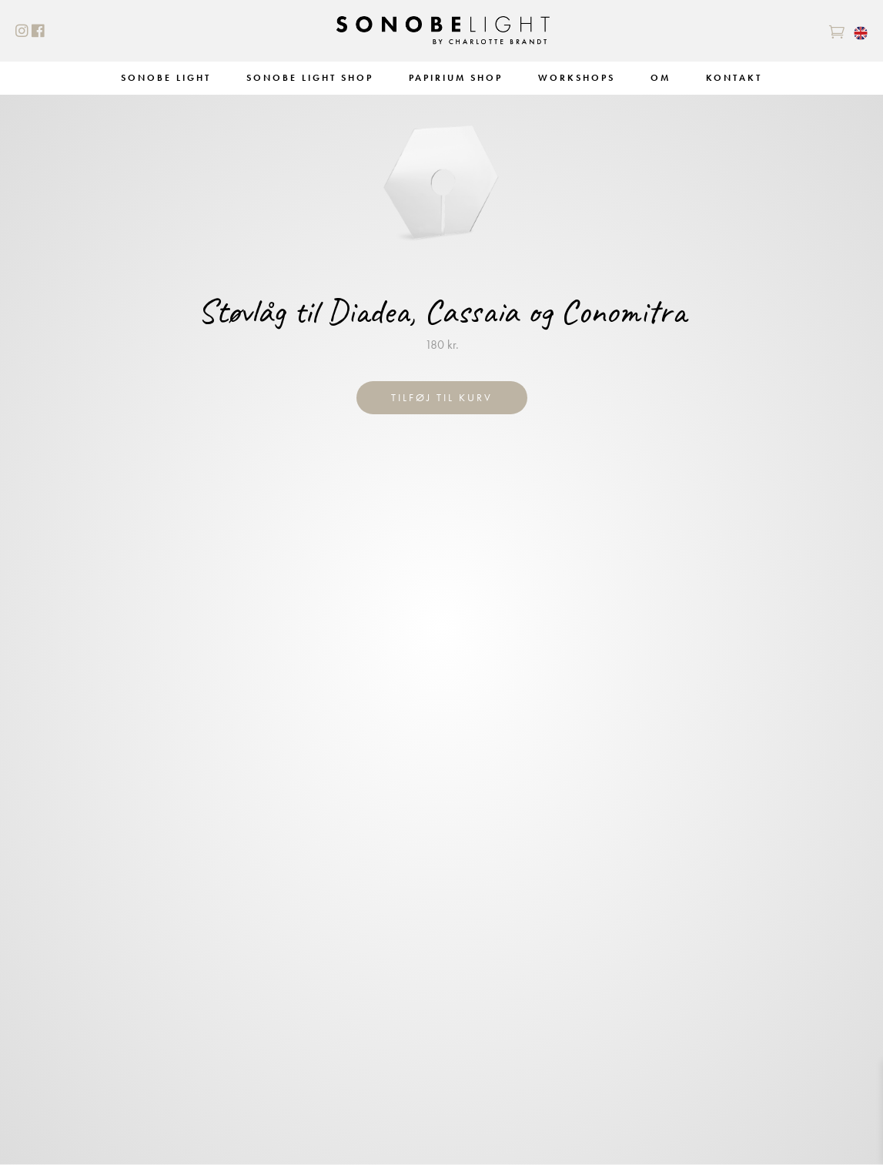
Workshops (576, 78)
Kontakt (734, 78)
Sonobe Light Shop (309, 78)
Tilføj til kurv (442, 397)
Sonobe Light (166, 78)
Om (661, 78)
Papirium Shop (456, 78)
